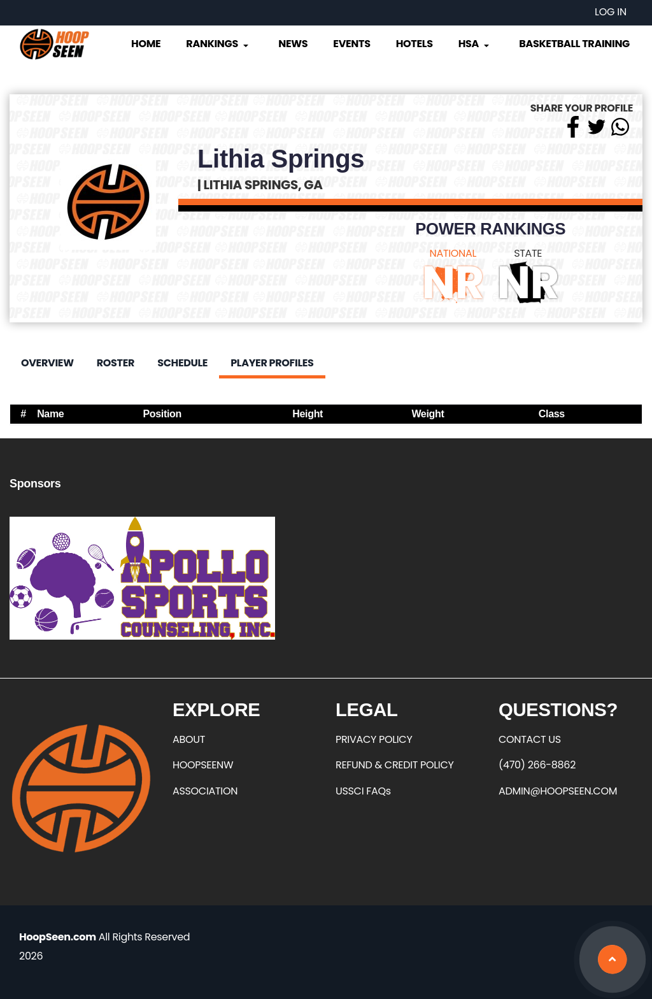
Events (351, 43)
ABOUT (189, 739)
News (293, 43)
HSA (475, 43)
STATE (528, 253)
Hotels (414, 43)
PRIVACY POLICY (374, 739)
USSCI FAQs (363, 791)
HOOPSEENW (203, 765)
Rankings (218, 43)
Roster (115, 363)
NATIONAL (453, 253)
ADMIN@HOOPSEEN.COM (558, 791)
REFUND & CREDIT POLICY (395, 765)
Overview (47, 363)
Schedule (182, 363)
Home (145, 43)
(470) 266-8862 (537, 765)
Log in (611, 11)
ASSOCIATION (205, 791)
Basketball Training (574, 43)
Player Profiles (271, 363)
